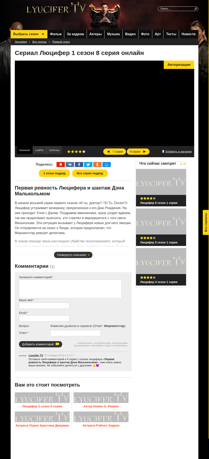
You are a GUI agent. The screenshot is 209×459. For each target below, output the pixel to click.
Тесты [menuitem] (171, 34)
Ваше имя (26, 300)
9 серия (135, 151)
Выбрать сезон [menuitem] (25, 34)
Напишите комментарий (35, 277)
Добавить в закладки (178, 151)
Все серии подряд (90, 173)
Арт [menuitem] (158, 34)
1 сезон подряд (54, 173)
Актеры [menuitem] (95, 34)
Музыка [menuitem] (113, 34)
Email (22, 312)
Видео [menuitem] (130, 34)
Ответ (23, 332)
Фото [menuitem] (145, 34)
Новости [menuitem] (189, 34)
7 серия (118, 151)
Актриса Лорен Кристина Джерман (42, 425)
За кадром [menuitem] (75, 34)
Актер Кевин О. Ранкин (101, 406)
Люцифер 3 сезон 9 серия (42, 406)
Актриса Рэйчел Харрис (101, 425)
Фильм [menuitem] (56, 34)
